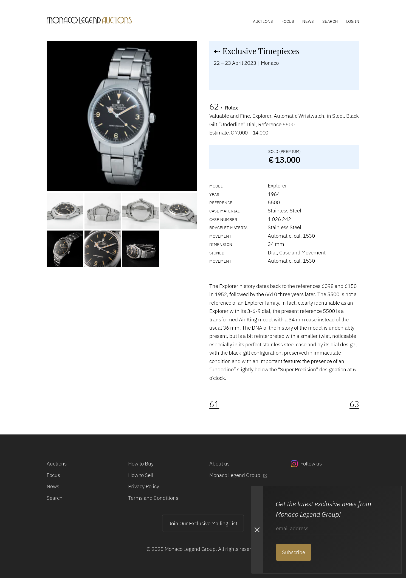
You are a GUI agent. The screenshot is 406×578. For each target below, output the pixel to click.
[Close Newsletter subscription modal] (257, 530)
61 (214, 404)
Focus (287, 21)
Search (330, 21)
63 (354, 404)
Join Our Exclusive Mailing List (203, 523)
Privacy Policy (143, 486)
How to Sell (140, 475)
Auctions (263, 21)
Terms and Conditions (153, 497)
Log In (352, 21)
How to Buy (141, 463)
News (308, 21)
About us (219, 463)
